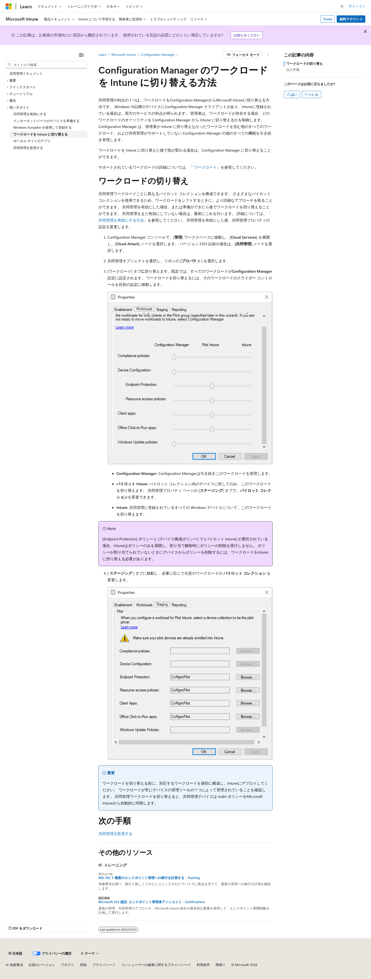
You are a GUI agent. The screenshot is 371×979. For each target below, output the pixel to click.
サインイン (357, 6)
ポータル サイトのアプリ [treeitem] (32, 141)
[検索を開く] (342, 6)
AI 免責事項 (14, 964)
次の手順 (293, 69)
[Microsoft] (9, 6)
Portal (327, 19)
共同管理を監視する (115, 833)
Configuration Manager (158, 54)
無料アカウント (351, 19)
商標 (219, 964)
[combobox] (46, 65)
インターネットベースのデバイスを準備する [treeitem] (46, 120)
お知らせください (247, 35)
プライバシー (102, 964)
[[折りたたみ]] (81, 55)
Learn (102, 54)
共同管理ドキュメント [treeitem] (26, 73)
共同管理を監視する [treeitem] (28, 147)
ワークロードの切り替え (304, 63)
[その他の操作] (268, 54)
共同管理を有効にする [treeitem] (29, 114)
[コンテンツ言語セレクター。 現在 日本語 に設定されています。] (15, 953)
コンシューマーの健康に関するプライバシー (154, 964)
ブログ (66, 964)
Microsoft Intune (123, 54)
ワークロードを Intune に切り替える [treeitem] (40, 134)
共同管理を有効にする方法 (121, 220)
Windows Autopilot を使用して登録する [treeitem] (42, 127)
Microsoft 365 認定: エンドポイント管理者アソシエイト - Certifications (151, 902)
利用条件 (203, 964)
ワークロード (205, 167)
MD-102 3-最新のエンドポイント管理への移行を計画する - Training (149, 878)
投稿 (83, 964)
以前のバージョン (42, 964)
